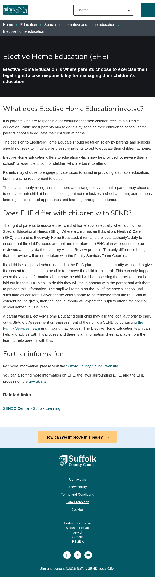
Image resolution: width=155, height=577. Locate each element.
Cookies (77, 510)
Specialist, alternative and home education (79, 25)
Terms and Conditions (77, 494)
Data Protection (77, 502)
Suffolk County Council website (92, 366)
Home (8, 25)
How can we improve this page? (77, 437)
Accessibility (77, 487)
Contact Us (77, 479)
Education (28, 25)
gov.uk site (38, 381)
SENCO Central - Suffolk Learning (31, 408)
